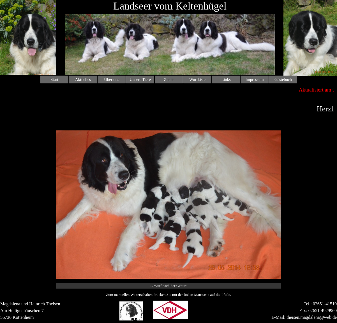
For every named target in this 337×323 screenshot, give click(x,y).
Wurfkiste (197, 79)
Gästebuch (283, 79)
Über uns (111, 79)
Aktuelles (83, 79)
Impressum (254, 79)
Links (225, 79)
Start (54, 79)
